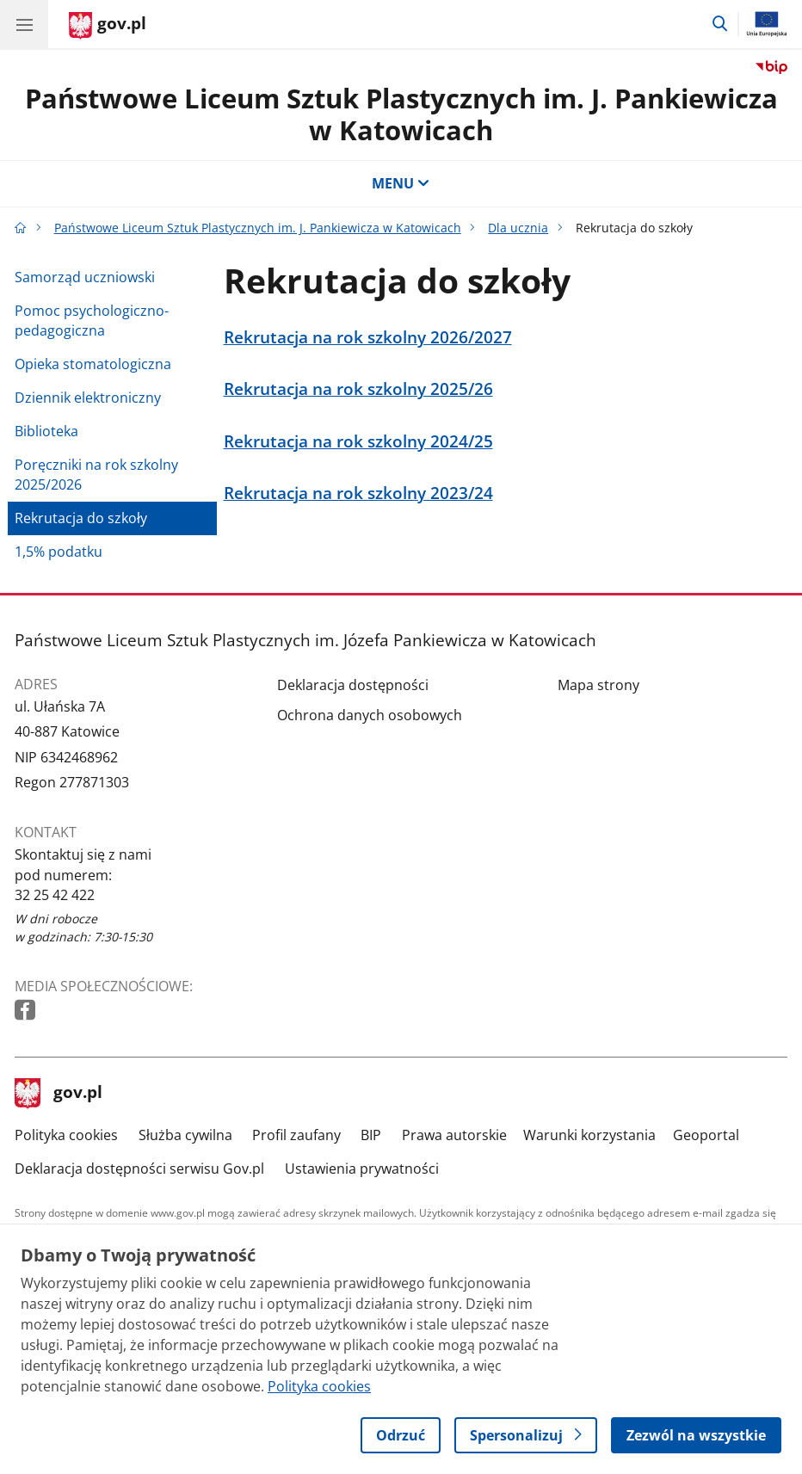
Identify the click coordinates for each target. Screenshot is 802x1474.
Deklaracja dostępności (353, 684)
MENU (401, 183)
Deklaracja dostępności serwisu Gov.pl (139, 1168)
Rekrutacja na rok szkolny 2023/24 (358, 492)
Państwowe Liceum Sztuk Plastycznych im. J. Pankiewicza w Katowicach (401, 114)
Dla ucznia (518, 227)
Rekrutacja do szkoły (81, 518)
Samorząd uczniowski (85, 277)
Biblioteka (46, 431)
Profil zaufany (296, 1135)
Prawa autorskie (454, 1135)
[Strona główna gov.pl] (107, 26)
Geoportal (706, 1135)
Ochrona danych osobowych (369, 715)
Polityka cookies (66, 1135)
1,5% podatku (58, 551)
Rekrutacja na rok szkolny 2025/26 (358, 388)
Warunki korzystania (589, 1135)
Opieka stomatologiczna (93, 364)
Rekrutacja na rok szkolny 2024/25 (358, 441)
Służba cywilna (185, 1135)
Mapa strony (598, 684)
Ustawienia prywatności (362, 1168)
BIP (371, 1135)
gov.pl (58, 1093)
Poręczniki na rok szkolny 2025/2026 (96, 474)
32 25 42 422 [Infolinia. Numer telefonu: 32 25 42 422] (55, 894)
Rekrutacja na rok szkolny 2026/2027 (368, 337)
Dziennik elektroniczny (88, 397)
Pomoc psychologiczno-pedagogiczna (92, 320)
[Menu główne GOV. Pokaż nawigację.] (24, 24)
